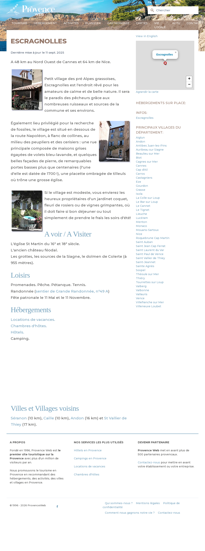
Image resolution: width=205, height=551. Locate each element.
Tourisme (19, 23)
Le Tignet (142, 210)
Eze (138, 181)
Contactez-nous (149, 462)
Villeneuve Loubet (148, 306)
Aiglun (140, 137)
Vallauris (141, 294)
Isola (139, 194)
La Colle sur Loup (148, 198)
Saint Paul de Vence (149, 254)
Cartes (142, 23)
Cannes (141, 165)
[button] (165, 63)
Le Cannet (143, 206)
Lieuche (141, 214)
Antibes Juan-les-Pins (151, 145)
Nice (139, 234)
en (154, 2)
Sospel (140, 270)
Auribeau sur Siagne (150, 149)
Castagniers (144, 177)
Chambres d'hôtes (86, 474)
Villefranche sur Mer (150, 302)
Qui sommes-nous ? (119, 503)
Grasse (140, 190)
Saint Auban (144, 242)
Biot (139, 157)
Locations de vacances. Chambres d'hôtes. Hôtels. (33, 325)
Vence (140, 298)
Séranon (19, 418)
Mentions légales (148, 503)
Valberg (141, 286)
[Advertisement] (71, 372)
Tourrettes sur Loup (150, 282)
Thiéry (140, 278)
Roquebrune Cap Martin (152, 238)
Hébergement (45, 23)
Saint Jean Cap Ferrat (150, 246)
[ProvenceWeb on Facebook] (78, 506)
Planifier (93, 23)
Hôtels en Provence (88, 450)
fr (149, 2)
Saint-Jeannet (145, 262)
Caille (48, 418)
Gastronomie (118, 23)
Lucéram (142, 218)
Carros (140, 173)
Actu (176, 23)
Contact (194, 23)
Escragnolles (164, 54)
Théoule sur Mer (147, 274)
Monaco (141, 226)
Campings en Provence (90, 458)
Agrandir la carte (147, 92)
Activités (71, 23)
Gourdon (142, 185)
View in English (147, 36)
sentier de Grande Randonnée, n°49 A (72, 291)
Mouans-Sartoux (147, 230)
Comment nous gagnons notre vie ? (130, 512)
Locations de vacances (89, 466)
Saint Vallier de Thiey (150, 258)
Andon (77, 418)
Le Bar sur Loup (147, 202)
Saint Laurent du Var (150, 250)
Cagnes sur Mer (147, 161)
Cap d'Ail (142, 169)
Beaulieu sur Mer (147, 153)
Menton (141, 222)
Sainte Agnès (145, 266)
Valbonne (142, 290)
